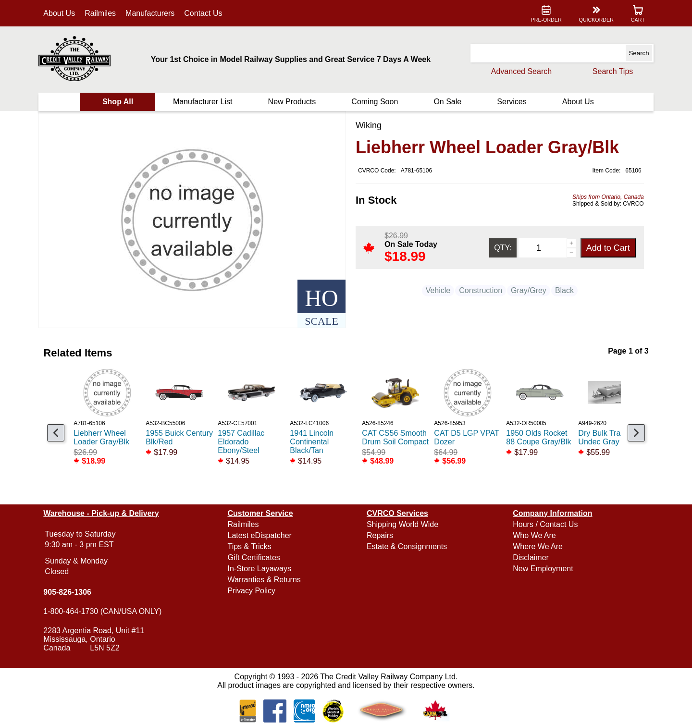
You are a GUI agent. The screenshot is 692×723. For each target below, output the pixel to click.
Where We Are (536, 546)
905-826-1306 (71, 592)
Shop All (120, 102)
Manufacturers (153, 13)
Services (509, 102)
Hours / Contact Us (543, 524)
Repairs (380, 535)
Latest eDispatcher (261, 535)
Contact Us (206, 13)
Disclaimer (529, 557)
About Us (62, 13)
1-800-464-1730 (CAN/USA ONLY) (106, 611)
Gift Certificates (255, 557)
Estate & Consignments (407, 546)
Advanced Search (518, 71)
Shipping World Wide (402, 524)
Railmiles (103, 13)
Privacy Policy (253, 591)
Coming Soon (374, 102)
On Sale (446, 102)
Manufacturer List (204, 102)
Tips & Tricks (251, 546)
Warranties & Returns (265, 580)
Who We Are (533, 535)
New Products (293, 102)
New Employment (541, 568)
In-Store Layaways (261, 568)
